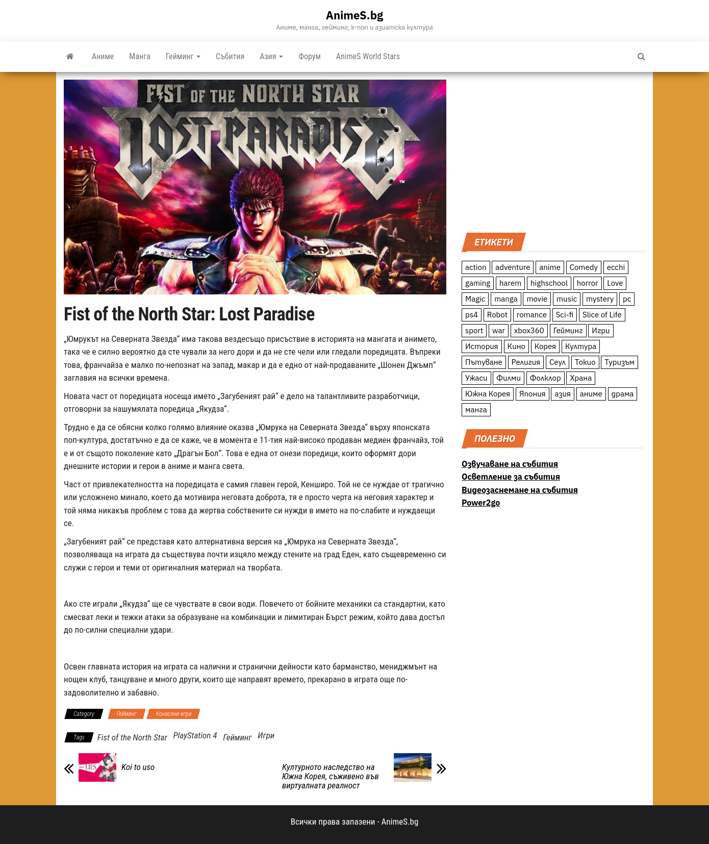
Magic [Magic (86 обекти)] (475, 299)
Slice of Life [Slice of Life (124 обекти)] (602, 314)
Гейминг (183, 56)
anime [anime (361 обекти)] (550, 267)
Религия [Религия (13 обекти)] (526, 362)
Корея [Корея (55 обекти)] (545, 346)
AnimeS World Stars (368, 56)
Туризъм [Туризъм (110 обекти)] (619, 362)
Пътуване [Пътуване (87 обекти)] (483, 362)
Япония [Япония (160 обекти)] (532, 394)
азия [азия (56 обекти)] (562, 394)
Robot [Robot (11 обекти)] (497, 314)
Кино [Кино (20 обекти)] (516, 346)
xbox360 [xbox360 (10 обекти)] (529, 330)
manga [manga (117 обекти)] (506, 299)
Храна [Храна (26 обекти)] (581, 378)
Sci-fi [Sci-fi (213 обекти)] (565, 314)
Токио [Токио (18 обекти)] (585, 362)
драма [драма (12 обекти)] (623, 394)
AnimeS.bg (354, 15)
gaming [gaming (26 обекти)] (477, 283)
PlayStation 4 (195, 735)
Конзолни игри (173, 713)
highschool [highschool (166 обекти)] (549, 283)
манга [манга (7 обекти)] (476, 409)
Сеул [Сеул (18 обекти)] (557, 362)
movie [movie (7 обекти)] (536, 299)
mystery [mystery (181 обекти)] (600, 299)
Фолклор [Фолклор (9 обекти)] (545, 378)
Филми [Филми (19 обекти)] (508, 378)
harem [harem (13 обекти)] (510, 283)
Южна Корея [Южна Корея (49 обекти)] (487, 394)
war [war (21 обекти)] (498, 330)
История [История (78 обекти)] (481, 346)
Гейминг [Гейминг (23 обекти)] (568, 330)
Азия (271, 56)
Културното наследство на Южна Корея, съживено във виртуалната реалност (330, 776)
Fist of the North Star (132, 737)
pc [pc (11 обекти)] (627, 299)
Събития (230, 56)
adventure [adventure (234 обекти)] (512, 267)
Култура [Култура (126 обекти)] (580, 346)
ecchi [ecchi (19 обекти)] (616, 267)
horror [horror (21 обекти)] (587, 283)
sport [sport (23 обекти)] (474, 330)
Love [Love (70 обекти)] (615, 283)
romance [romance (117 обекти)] (532, 314)
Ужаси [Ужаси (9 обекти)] (476, 378)
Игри (266, 735)
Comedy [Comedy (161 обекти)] (584, 267)
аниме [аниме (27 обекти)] (591, 394)
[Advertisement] (553, 151)
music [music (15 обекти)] (566, 299)
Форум (309, 56)
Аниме (103, 56)
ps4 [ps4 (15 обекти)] (471, 314)
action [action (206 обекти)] (476, 267)
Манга (139, 56)
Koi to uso (138, 767)
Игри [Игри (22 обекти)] (601, 330)
